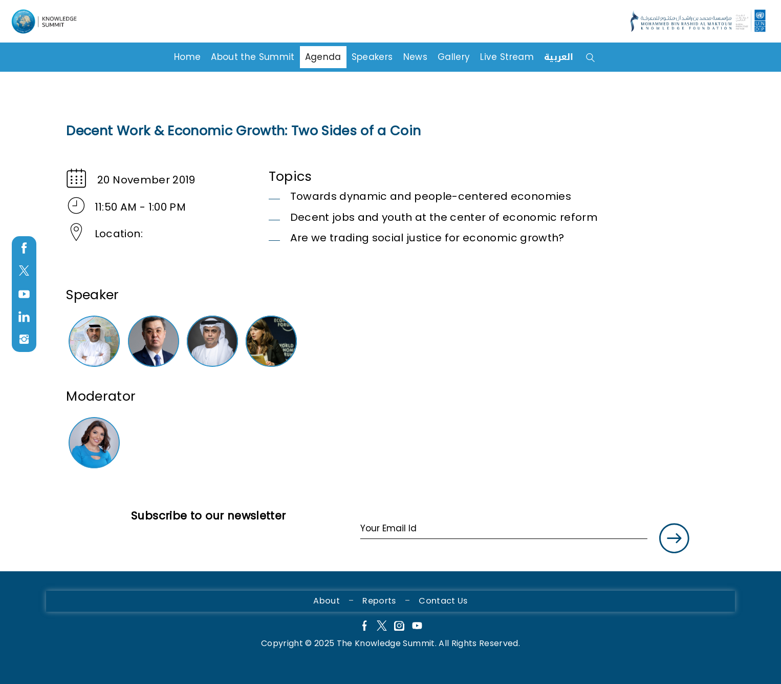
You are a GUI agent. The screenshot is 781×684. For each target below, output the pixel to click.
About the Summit (252, 55)
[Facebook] (364, 627)
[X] (381, 627)
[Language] (47, 22)
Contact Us (443, 601)
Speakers (372, 55)
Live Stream (507, 55)
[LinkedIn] (24, 317)
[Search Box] (605, 56)
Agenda (323, 55)
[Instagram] (399, 627)
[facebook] (24, 248)
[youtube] (24, 294)
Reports (379, 601)
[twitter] (24, 271)
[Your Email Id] (503, 529)
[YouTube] (417, 627)
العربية (558, 55)
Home (187, 55)
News (415, 55)
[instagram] (24, 339)
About (326, 601)
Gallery (454, 55)
